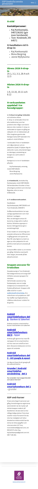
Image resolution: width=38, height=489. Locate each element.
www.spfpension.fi (19, 482)
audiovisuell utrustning (15, 293)
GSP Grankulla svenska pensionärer (12, 3)
